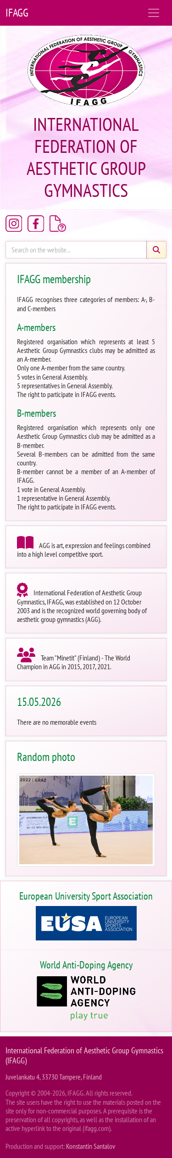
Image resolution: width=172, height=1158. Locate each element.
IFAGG (17, 13)
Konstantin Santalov (90, 1146)
